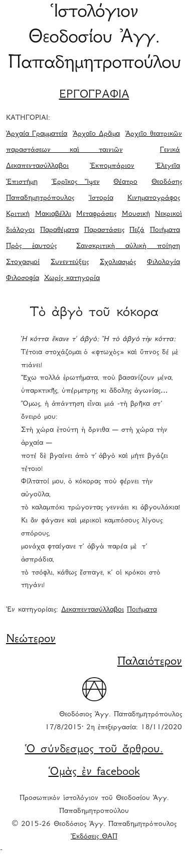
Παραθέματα (59, 230)
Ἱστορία (101, 198)
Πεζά (136, 230)
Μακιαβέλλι (53, 214)
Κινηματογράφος (153, 198)
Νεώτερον (31, 639)
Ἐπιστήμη (22, 182)
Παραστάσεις (104, 230)
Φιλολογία (163, 262)
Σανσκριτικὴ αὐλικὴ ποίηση (128, 246)
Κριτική (18, 214)
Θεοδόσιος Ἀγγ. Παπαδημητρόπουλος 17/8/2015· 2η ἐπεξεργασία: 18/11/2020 (113, 721)
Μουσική (136, 214)
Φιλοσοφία (22, 278)
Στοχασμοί (23, 262)
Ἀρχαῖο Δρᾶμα (96, 134)
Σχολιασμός (118, 262)
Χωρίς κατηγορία (72, 278)
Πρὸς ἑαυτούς (31, 246)
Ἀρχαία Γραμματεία (36, 134)
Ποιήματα (165, 230)
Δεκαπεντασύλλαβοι (37, 166)
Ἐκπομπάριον (112, 166)
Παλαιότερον (149, 662)
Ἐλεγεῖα (167, 166)
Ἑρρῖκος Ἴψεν (76, 182)
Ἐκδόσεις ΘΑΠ (94, 836)
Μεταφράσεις (96, 214)
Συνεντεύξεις (70, 262)
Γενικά (170, 150)
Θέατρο (125, 182)
